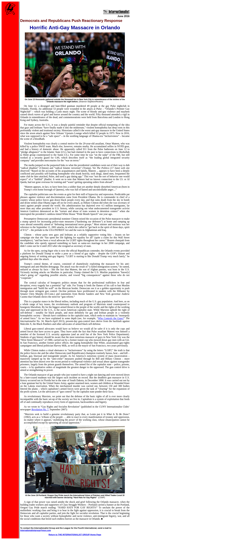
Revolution (39, 409)
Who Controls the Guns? (111, 318)
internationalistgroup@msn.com (35, 530)
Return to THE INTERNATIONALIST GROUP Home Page (75, 534)
